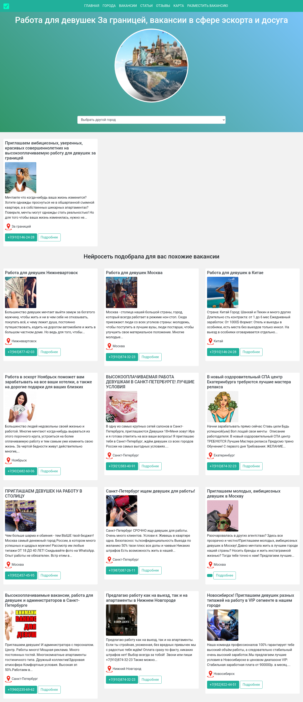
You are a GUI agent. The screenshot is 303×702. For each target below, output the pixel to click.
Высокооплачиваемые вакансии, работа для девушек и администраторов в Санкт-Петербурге (49, 600)
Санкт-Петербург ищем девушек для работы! (150, 491)
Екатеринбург (221, 455)
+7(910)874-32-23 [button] (122, 357)
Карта (179, 6)
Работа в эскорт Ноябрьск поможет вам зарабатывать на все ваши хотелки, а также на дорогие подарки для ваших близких (48, 381)
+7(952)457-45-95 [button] (21, 575)
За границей (18, 226)
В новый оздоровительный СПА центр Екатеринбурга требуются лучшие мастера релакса (249, 381)
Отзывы (163, 6)
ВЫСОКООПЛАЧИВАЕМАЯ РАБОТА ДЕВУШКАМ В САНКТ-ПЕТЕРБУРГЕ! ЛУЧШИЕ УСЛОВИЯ (150, 381)
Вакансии (128, 6)
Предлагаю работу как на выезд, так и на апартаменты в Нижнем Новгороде (146, 598)
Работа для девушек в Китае (235, 272)
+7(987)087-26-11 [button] (122, 570)
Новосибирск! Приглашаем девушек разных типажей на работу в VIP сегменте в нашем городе (250, 600)
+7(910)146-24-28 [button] (21, 237)
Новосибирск (221, 674)
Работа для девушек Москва (134, 272)
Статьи (146, 6)
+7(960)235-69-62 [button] (21, 690)
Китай (215, 341)
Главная (91, 6)
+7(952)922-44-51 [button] (223, 685)
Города (109, 6)
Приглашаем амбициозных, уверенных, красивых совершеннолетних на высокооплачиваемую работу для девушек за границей (50, 150)
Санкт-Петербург (122, 455)
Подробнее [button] (49, 237)
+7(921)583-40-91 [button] (122, 466)
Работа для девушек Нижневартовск (41, 272)
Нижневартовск (21, 341)
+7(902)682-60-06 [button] (21, 471)
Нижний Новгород (123, 669)
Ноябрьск (16, 460)
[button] (209, 575)
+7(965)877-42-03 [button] (21, 352)
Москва (115, 346)
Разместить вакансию (207, 6)
